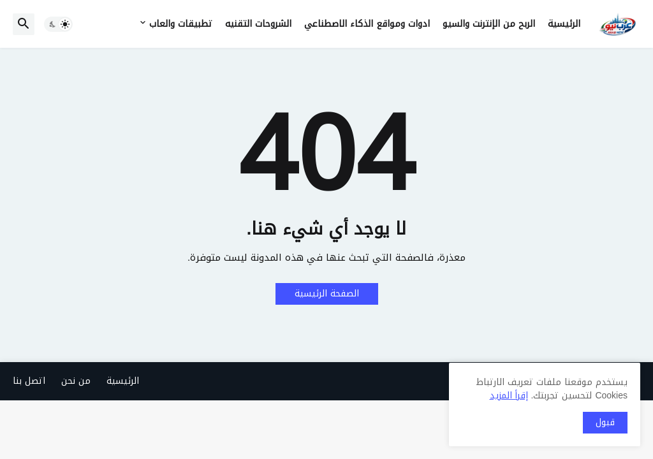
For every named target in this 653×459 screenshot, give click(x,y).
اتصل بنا (29, 381)
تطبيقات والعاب (180, 24)
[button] (58, 24)
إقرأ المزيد (509, 395)
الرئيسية (564, 24)
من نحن (76, 381)
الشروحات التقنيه (258, 24)
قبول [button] (605, 422)
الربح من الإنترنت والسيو (489, 24)
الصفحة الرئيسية (327, 293)
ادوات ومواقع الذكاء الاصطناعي (367, 24)
